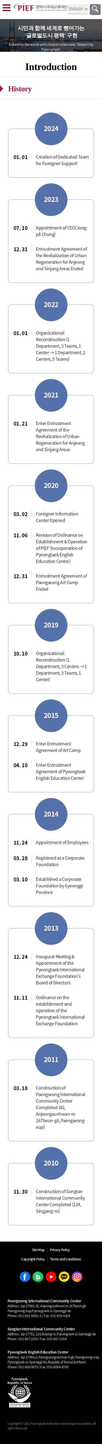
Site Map (38, 1249)
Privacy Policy (60, 1249)
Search (95, 9)
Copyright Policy (33, 1259)
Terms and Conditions (65, 1259)
